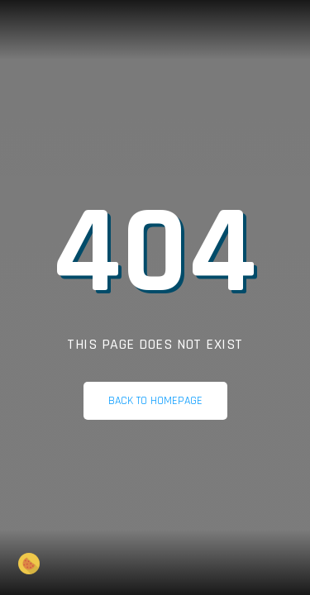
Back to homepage (155, 400)
